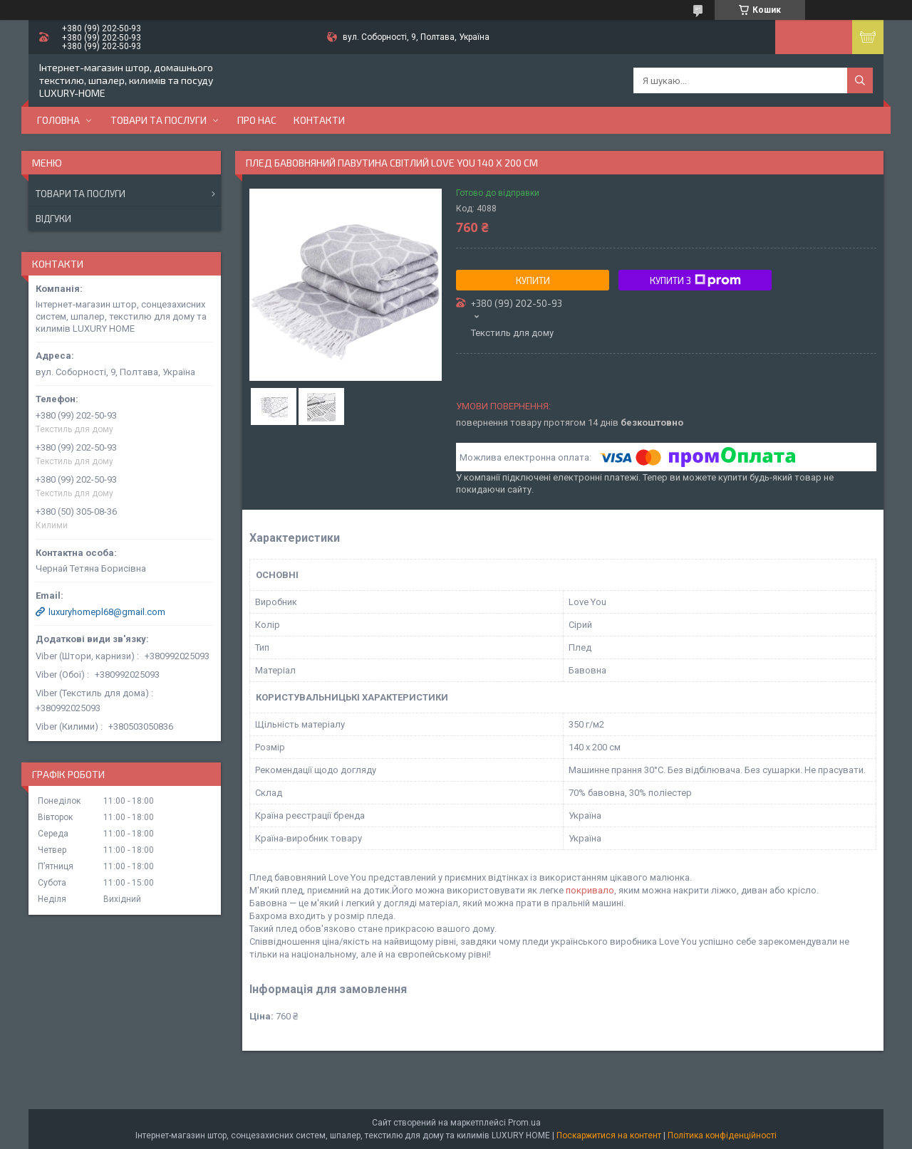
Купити (533, 280)
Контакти (319, 120)
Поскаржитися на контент (608, 1135)
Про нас (256, 120)
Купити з (695, 280)
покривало (590, 890)
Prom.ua (524, 1123)
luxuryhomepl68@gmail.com (106, 612)
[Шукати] (860, 80)
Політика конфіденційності (722, 1135)
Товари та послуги (158, 120)
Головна (58, 120)
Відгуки (53, 218)
